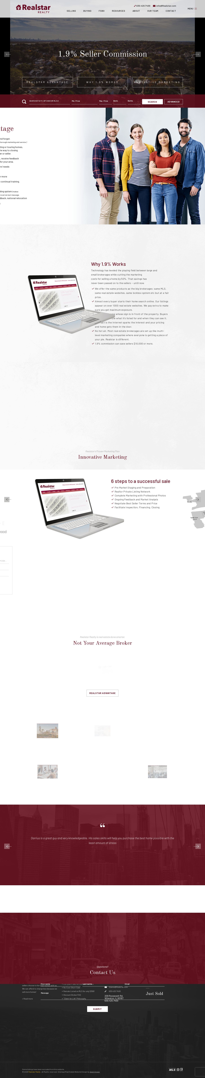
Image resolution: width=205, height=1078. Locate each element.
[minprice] (84, 101)
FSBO (102, 10)
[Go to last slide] (6, 54)
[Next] (198, 846)
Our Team (152, 10)
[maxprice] (105, 101)
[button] (49, 101)
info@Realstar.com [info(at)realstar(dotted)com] (166, 5)
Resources (118, 10)
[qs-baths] (134, 101)
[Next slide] (198, 54)
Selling (71, 10)
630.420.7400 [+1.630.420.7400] (143, 5)
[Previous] (7, 846)
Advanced (173, 101)
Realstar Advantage (102, 693)
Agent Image (95, 1072)
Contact (171, 10)
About (136, 10)
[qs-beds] (119, 101)
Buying (87, 10)
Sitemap (61, 1072)
